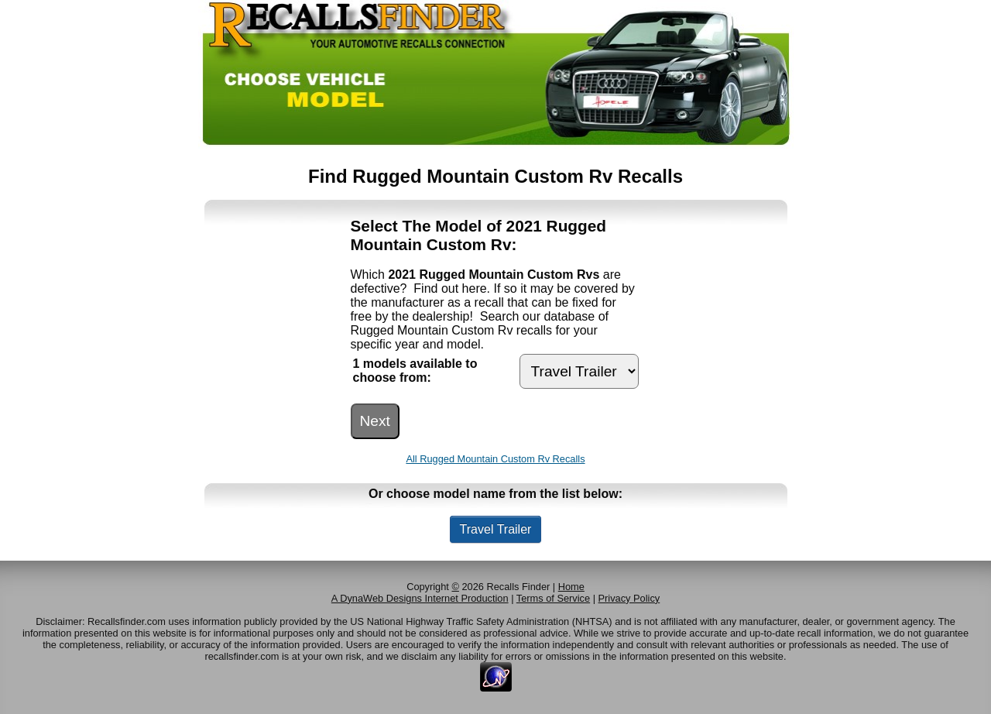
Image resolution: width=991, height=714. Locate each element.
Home (571, 586)
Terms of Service (553, 598)
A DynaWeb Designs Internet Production (420, 598)
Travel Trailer (496, 529)
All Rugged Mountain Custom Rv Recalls (495, 459)
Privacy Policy (629, 598)
